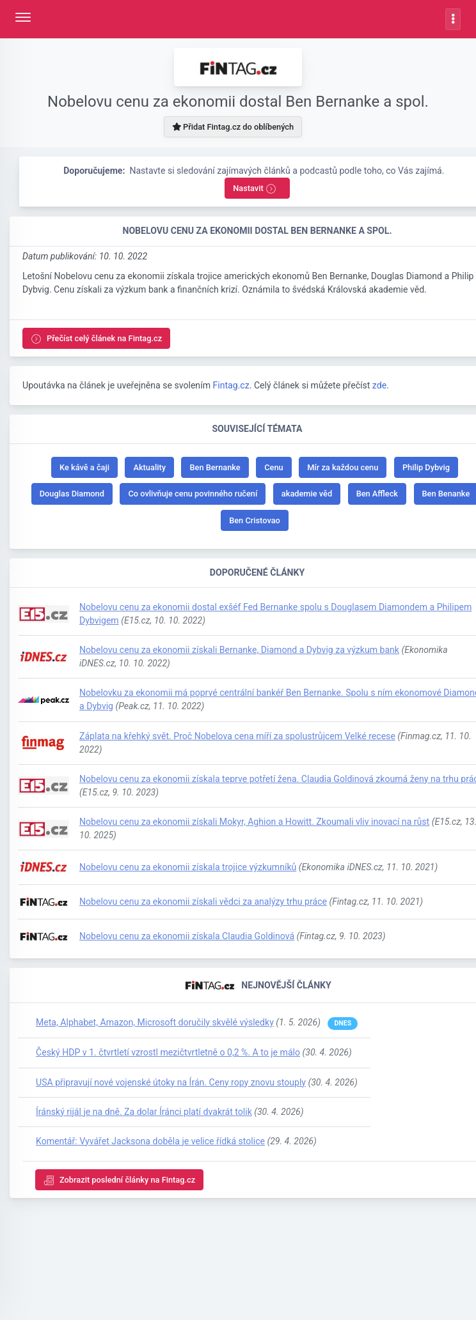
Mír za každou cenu (342, 467)
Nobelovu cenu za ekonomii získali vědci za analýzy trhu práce (203, 901)
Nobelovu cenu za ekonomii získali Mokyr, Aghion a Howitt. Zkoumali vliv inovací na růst (254, 822)
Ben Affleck (377, 493)
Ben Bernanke (214, 467)
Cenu (273, 467)
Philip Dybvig (426, 467)
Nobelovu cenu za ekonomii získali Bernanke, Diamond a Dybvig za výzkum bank (239, 650)
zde (379, 385)
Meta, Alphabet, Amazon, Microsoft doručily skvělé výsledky (155, 1022)
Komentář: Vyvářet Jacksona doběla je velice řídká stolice (150, 1141)
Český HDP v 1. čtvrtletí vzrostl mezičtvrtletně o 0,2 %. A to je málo (168, 1052)
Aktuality (149, 467)
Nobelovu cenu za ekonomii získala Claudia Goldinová (186, 936)
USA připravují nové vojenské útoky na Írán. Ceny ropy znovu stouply (171, 1082)
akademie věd (307, 493)
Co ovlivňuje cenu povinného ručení (192, 493)
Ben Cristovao (254, 520)
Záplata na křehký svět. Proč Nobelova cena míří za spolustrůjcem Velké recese (237, 736)
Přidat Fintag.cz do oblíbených (233, 127)
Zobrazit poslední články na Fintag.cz (119, 1180)
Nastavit (254, 188)
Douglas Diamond (72, 493)
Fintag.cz (230, 385)
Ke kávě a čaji (84, 467)
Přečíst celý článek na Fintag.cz (96, 339)
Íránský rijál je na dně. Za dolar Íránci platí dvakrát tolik (144, 1112)
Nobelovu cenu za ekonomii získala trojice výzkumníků (187, 867)
